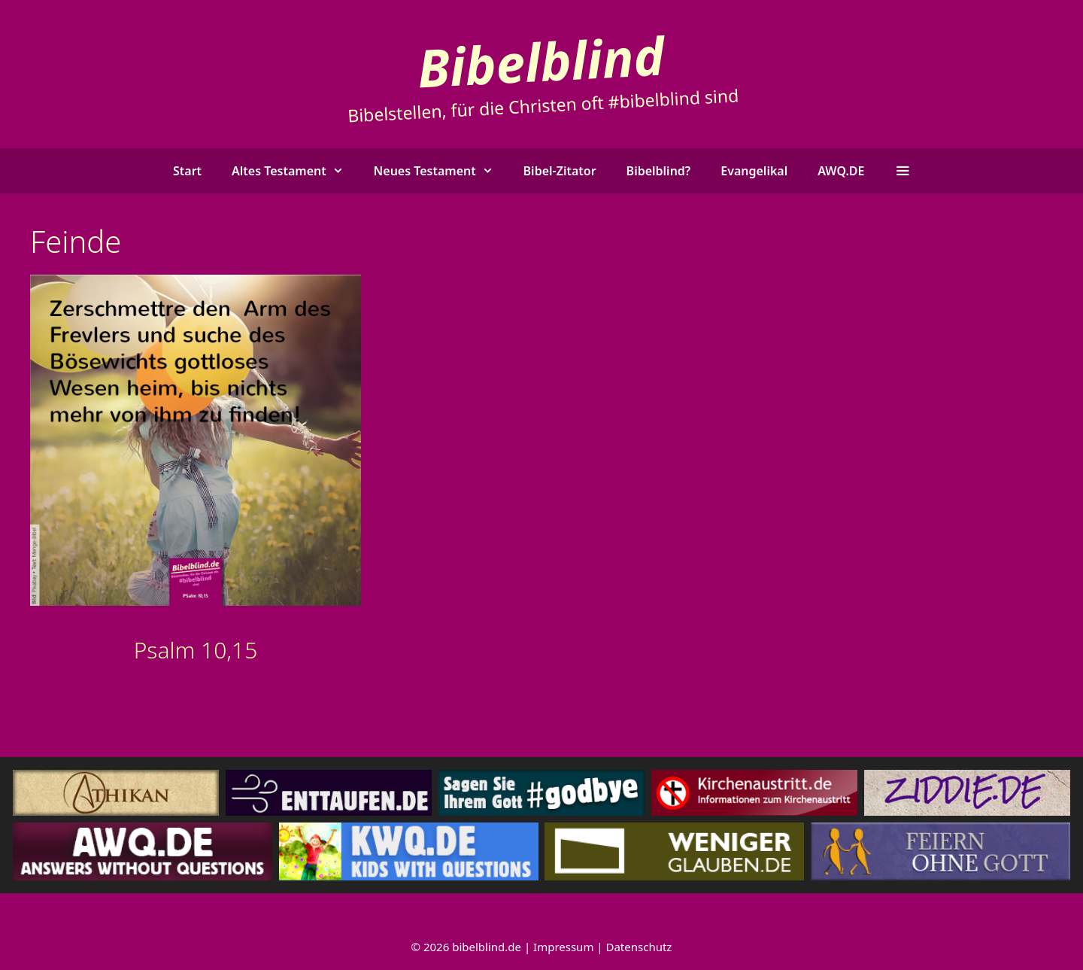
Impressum (563, 946)
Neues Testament (441, 170)
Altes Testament (295, 170)
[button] (902, 170)
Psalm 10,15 (196, 649)
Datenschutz (639, 946)
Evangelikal (753, 171)
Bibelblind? (658, 171)
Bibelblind (541, 60)
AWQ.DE (841, 171)
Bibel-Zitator (559, 171)
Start (187, 171)
